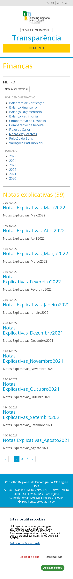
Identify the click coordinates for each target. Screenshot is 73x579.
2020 (12, 178)
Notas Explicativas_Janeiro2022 (36, 304)
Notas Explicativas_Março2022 (35, 253)
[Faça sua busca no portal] (33, 512)
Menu (36, 48)
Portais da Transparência (37, 30)
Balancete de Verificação (26, 103)
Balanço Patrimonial (24, 116)
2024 (12, 161)
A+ (67, 3)
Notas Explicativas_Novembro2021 (33, 358)
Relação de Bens (21, 138)
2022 (12, 169)
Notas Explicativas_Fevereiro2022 (32, 279)
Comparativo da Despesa (27, 121)
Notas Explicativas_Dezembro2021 (33, 330)
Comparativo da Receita (26, 125)
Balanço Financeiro (23, 107)
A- (58, 3)
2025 (12, 156)
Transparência (36, 38)
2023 (12, 165)
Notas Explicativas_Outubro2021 (31, 386)
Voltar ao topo (61, 539)
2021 (12, 174)
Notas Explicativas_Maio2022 (34, 207)
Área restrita (12, 539)
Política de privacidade (17, 541)
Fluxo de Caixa (19, 129)
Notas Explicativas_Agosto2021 (36, 440)
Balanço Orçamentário (25, 112)
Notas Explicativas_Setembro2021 (32, 414)
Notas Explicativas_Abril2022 (34, 230)
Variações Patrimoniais (26, 143)
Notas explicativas (16, 89)
